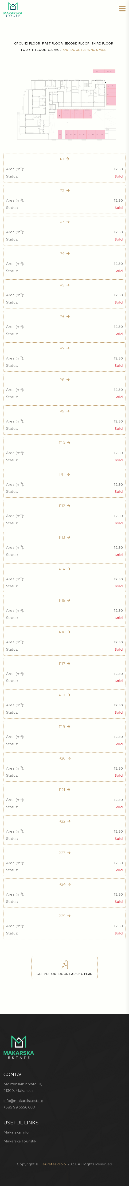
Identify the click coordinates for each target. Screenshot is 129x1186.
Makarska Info (16, 1132)
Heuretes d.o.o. (52, 1164)
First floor (52, 43)
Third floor (102, 43)
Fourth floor (34, 50)
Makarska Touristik (20, 1141)
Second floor (77, 43)
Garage (55, 50)
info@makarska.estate (23, 1100)
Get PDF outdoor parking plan (64, 968)
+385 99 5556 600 (19, 1107)
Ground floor (27, 43)
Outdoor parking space (84, 50)
